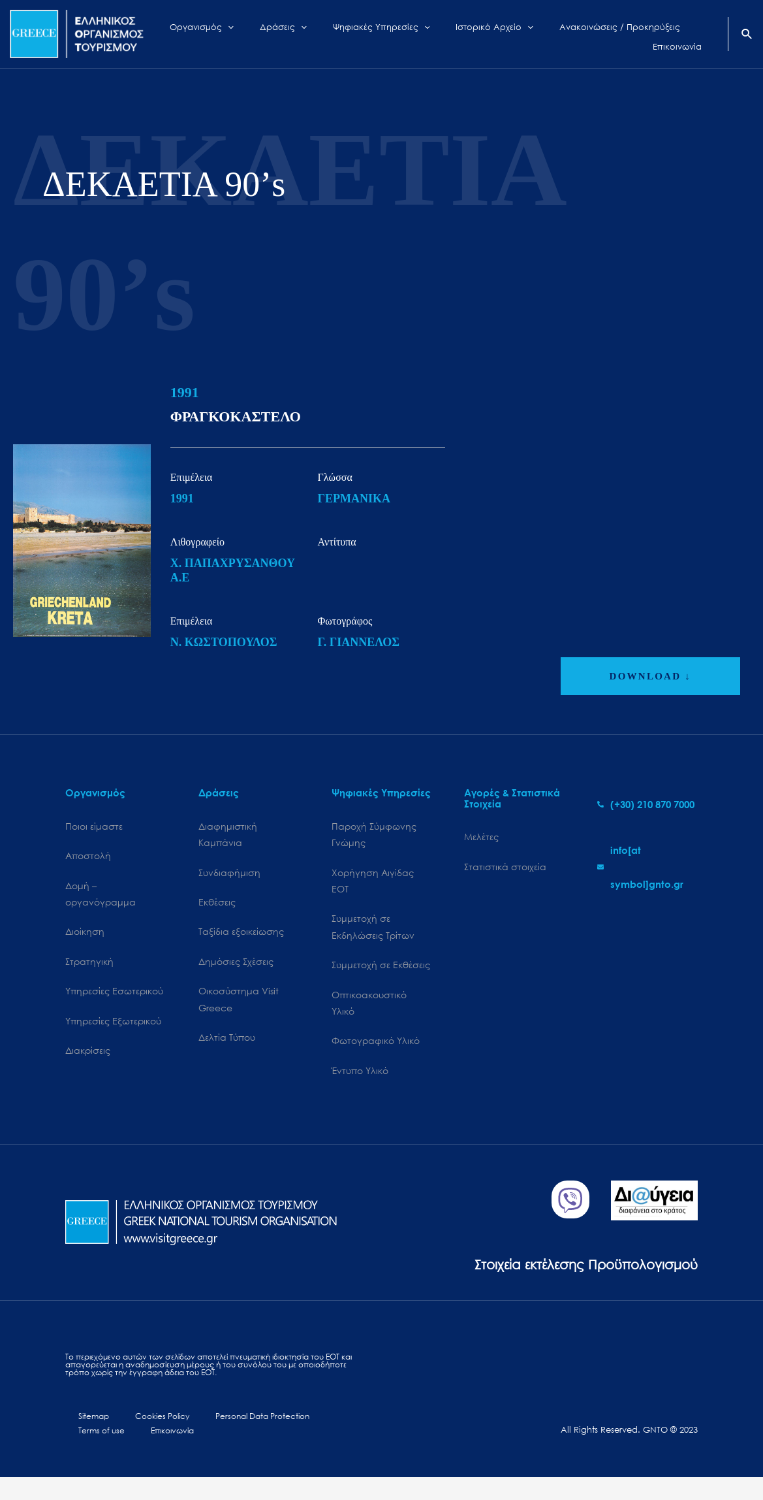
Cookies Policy (137, 1436)
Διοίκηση (84, 938)
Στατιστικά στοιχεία (505, 868)
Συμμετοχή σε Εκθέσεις (381, 975)
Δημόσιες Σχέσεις (235, 970)
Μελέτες (481, 837)
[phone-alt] (645, 804)
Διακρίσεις (87, 1064)
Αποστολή (88, 858)
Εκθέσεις (217, 907)
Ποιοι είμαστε (94, 827)
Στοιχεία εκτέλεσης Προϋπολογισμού (558, 1280)
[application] (250, 34)
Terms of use (314, 1436)
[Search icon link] (747, 35)
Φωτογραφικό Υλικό (376, 1055)
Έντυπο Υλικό (360, 1087)
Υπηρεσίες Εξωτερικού (113, 1032)
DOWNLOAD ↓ (650, 676)
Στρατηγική (89, 970)
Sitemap (82, 1436)
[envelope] (647, 867)
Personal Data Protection (229, 1436)
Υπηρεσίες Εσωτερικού (114, 1001)
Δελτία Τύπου (226, 1051)
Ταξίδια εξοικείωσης (241, 938)
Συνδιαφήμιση (229, 876)
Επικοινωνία (94, 1452)
